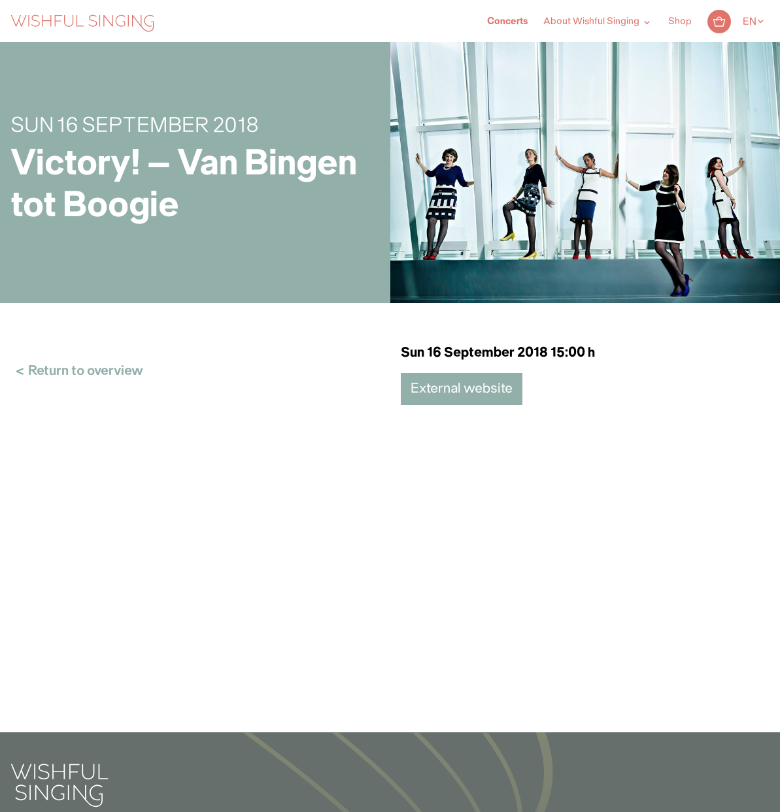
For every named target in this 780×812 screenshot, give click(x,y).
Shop (680, 22)
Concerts (507, 22)
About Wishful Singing (591, 22)
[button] (16, 794)
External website (462, 389)
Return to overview (85, 371)
